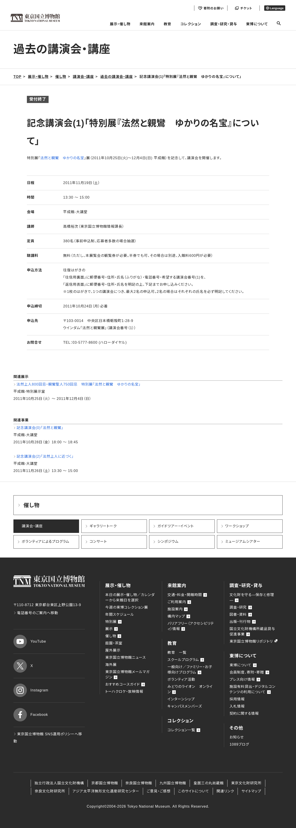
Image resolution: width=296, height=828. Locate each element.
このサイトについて (193, 791)
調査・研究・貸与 (223, 24)
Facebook (30, 714)
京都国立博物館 (104, 783)
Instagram (30, 690)
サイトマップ (251, 791)
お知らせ (237, 737)
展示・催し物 (120, 24)
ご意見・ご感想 (159, 791)
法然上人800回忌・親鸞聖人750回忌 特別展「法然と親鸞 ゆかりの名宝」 (79, 384)
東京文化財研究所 (246, 783)
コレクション (190, 24)
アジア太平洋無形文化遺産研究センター (106, 791)
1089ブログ (239, 744)
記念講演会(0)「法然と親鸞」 (40, 428)
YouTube (29, 641)
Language (275, 8)
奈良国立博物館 (138, 783)
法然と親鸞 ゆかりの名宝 (62, 158)
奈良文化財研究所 (50, 791)
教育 (167, 24)
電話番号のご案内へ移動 (35, 613)
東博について (257, 24)
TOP (17, 77)
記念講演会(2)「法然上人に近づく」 (45, 456)
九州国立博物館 (172, 783)
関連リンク (225, 791)
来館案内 (147, 24)
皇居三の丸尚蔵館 (208, 783)
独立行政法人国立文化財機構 (59, 783)
